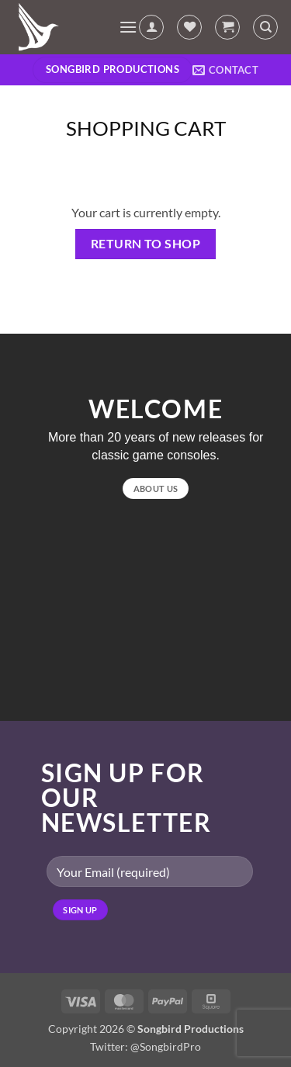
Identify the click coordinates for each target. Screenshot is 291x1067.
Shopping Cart (146, 128)
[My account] (151, 27)
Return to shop (146, 244)
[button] (128, 27)
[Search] (265, 27)
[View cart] (227, 27)
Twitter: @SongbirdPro (145, 1046)
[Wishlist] (189, 27)
